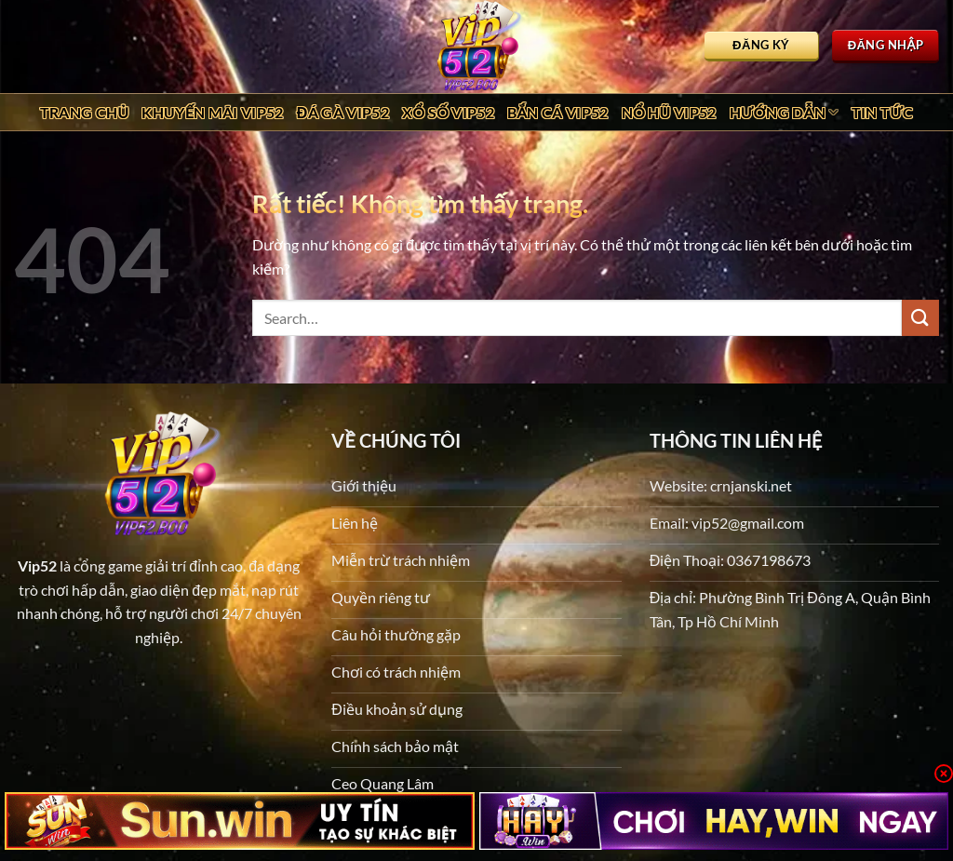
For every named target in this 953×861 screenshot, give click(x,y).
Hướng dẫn (784, 112)
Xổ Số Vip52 (448, 112)
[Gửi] (920, 318)
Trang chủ (84, 112)
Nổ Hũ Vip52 (669, 112)
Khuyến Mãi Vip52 (212, 112)
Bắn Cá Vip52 (558, 112)
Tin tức (883, 112)
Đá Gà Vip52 (343, 112)
